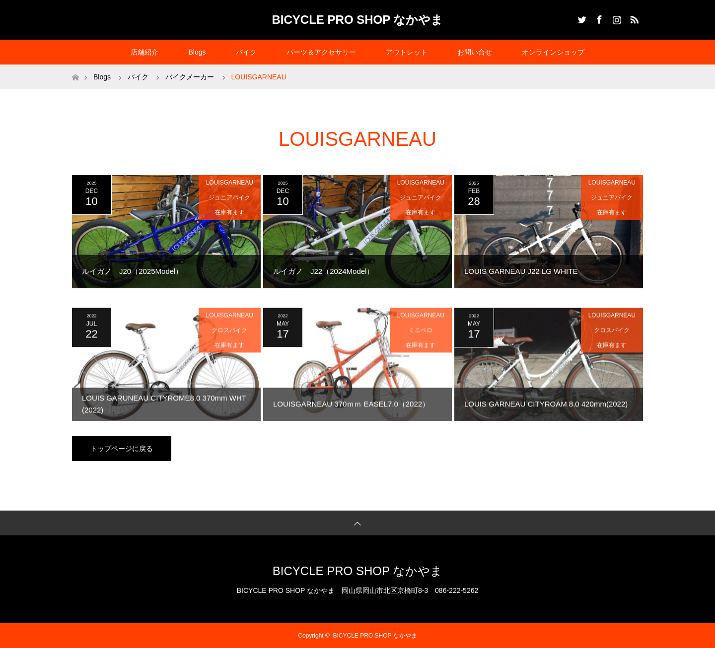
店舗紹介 (144, 52)
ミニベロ (420, 336)
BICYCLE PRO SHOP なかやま (357, 19)
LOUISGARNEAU (229, 182)
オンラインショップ (553, 52)
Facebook (598, 17)
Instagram (615, 17)
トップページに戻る (121, 449)
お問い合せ (474, 52)
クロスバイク (229, 336)
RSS (633, 17)
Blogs (197, 52)
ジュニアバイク (229, 197)
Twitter (580, 17)
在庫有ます (229, 212)
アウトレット (407, 52)
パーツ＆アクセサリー (321, 52)
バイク (246, 52)
